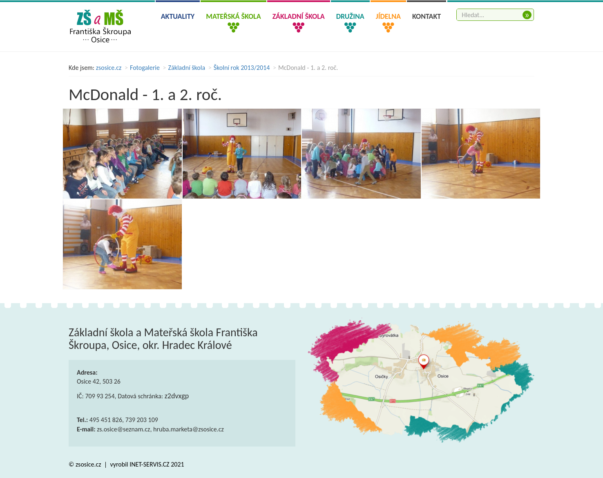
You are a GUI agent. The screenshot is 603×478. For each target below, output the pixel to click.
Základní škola (186, 67)
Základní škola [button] (298, 16)
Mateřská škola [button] (233, 16)
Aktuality (178, 16)
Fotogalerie (145, 67)
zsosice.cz (109, 67)
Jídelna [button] (388, 16)
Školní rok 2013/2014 (242, 67)
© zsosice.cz (86, 464)
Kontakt (426, 16)
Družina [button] (350, 16)
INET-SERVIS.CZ (149, 464)
